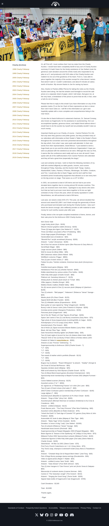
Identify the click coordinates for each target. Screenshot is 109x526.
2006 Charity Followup (20, 103)
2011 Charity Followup (20, 124)
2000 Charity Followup (20, 78)
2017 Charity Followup (20, 149)
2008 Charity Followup (20, 111)
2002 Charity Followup (20, 86)
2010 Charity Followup (20, 120)
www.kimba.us (63, 340)
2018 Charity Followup (20, 153)
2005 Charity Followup (20, 99)
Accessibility (53, 508)
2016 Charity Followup (20, 145)
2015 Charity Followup (20, 141)
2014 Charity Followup (20, 136)
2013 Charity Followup (20, 132)
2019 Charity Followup (20, 157)
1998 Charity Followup (20, 69)
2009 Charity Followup (20, 115)
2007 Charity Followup (20, 107)
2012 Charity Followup (20, 128)
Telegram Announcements (69, 508)
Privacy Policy (86, 508)
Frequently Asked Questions (36, 508)
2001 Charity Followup (20, 82)
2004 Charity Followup (20, 94)
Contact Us (97, 508)
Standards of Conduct (16, 508)
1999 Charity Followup (20, 73)
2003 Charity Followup (20, 90)
